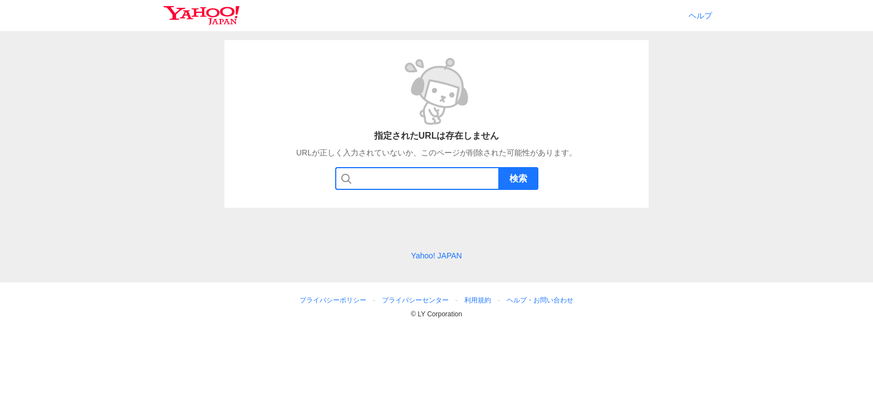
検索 (518, 178)
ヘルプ (700, 15)
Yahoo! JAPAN (436, 255)
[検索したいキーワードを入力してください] (438, 178)
